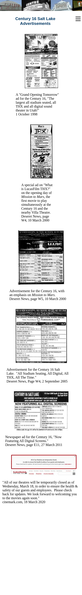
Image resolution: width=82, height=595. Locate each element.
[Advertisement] (41, 554)
